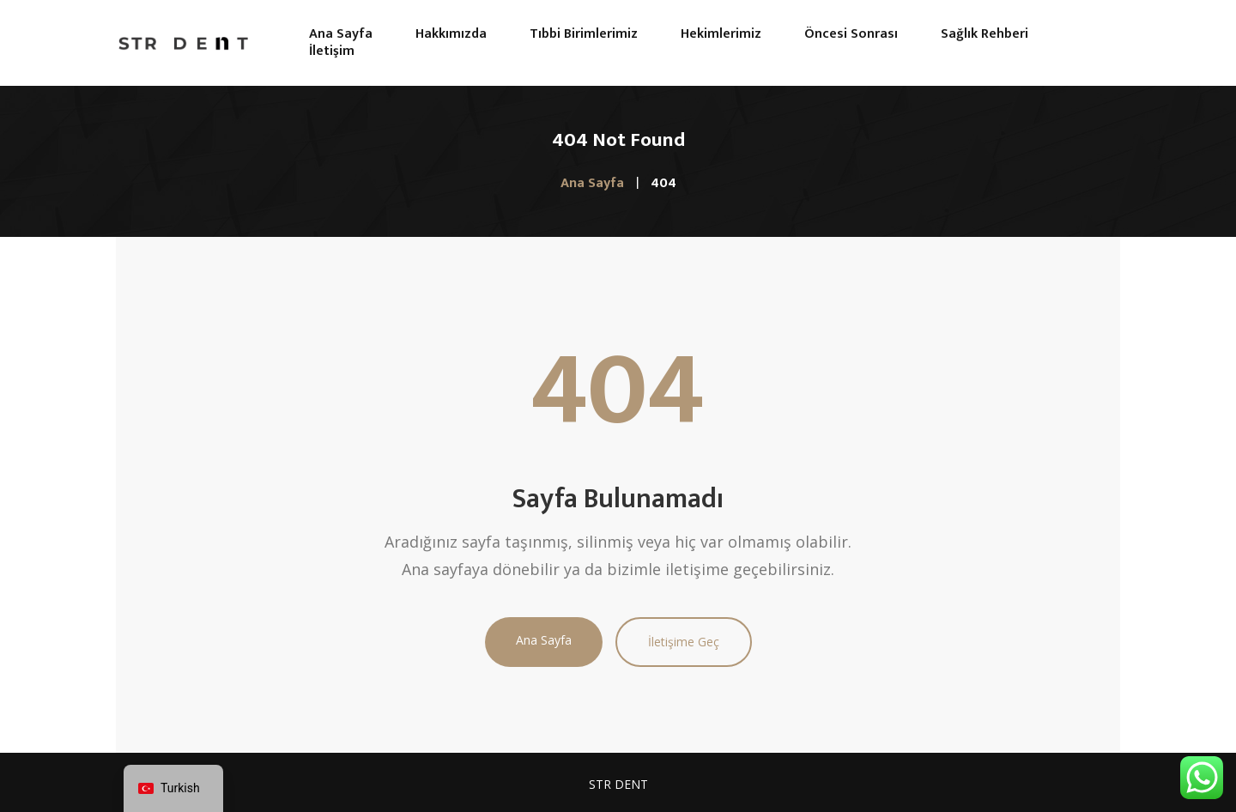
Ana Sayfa (544, 640)
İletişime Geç (683, 641)
